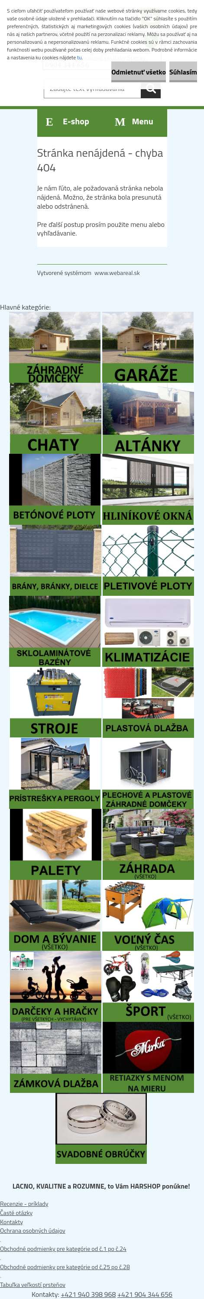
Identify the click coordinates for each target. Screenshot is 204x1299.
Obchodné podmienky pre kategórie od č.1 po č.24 (63, 1248)
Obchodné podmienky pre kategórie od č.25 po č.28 (65, 1266)
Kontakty (11, 1221)
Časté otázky (16, 1212)
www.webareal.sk (117, 272)
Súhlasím (183, 72)
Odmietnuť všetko (138, 72)
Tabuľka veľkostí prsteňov (32, 1284)
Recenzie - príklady (24, 1203)
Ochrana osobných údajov (32, 1230)
